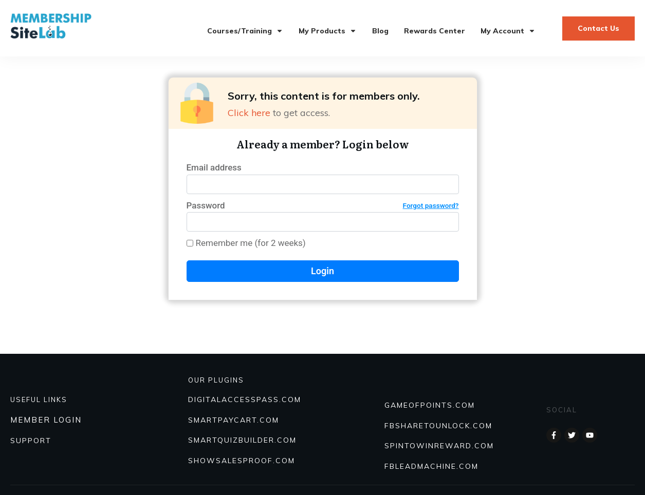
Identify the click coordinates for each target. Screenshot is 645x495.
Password (323, 205)
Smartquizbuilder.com (242, 440)
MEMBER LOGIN (46, 420)
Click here (249, 113)
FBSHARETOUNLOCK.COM (438, 425)
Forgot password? (431, 205)
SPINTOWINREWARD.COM (439, 445)
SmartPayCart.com (233, 420)
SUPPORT (30, 440)
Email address (214, 167)
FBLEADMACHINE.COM (431, 466)
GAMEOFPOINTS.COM (429, 405)
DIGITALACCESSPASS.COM (244, 399)
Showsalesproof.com (241, 460)
